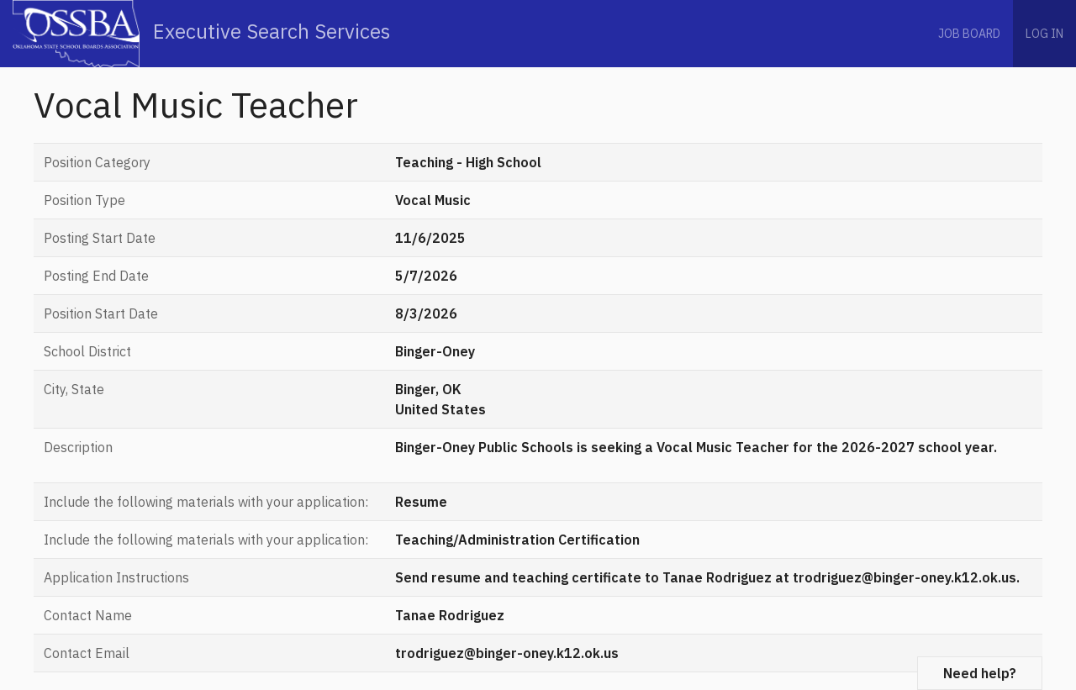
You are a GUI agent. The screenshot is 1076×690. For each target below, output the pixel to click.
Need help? (979, 673)
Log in (1044, 33)
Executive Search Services (201, 33)
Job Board (969, 33)
